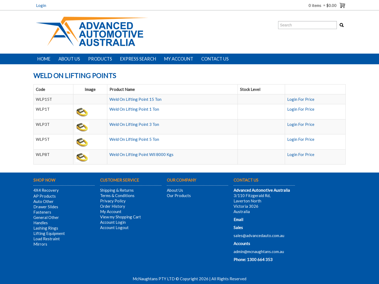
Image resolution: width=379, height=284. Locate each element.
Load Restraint (46, 238)
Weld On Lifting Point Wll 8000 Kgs (141, 154)
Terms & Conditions (117, 195)
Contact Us (215, 59)
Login (41, 5)
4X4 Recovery (46, 190)
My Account (178, 59)
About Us (69, 59)
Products (100, 59)
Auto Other (43, 201)
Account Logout (114, 227)
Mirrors (40, 244)
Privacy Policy (113, 200)
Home (43, 59)
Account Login (113, 222)
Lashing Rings (45, 228)
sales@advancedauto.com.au (259, 235)
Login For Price (300, 99)
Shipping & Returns (117, 190)
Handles (40, 222)
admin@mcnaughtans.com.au (259, 251)
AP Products (44, 196)
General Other (46, 217)
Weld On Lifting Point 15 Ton (135, 99)
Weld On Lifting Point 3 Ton (134, 124)
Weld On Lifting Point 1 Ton (134, 109)
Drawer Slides (45, 206)
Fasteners (42, 212)
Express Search (138, 59)
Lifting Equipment (49, 233)
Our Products (179, 195)
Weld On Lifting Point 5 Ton (134, 139)
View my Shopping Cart (120, 216)
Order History (112, 206)
